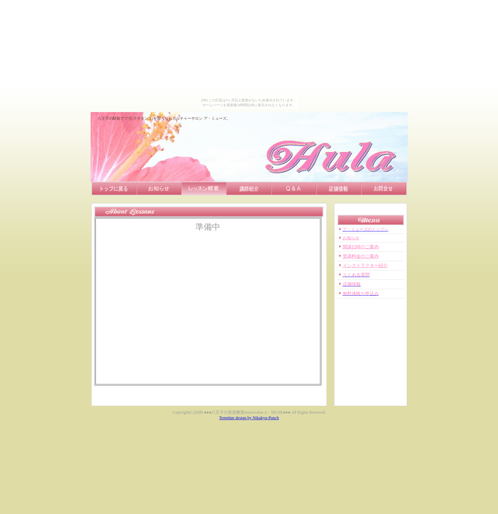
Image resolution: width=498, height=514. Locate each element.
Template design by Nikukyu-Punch (249, 417)
